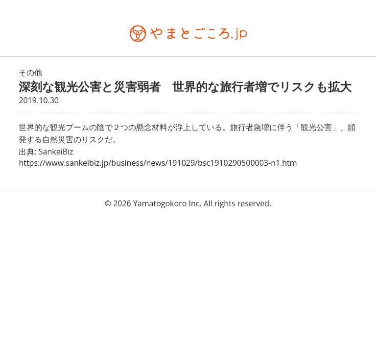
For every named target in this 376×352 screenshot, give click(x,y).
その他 (30, 72)
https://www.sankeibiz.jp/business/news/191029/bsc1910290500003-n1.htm (158, 162)
